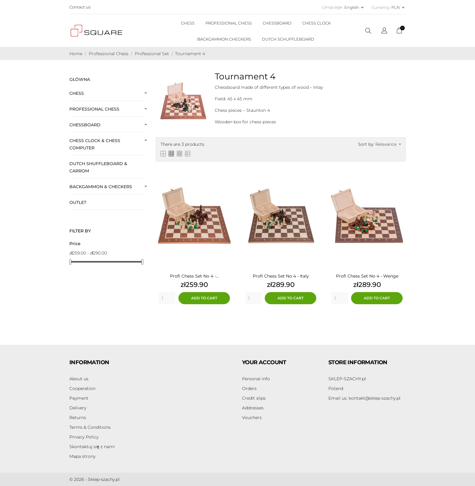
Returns (77, 417)
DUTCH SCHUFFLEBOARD (288, 39)
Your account (264, 362)
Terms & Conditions (90, 427)
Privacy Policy (83, 437)
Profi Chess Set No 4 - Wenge (367, 276)
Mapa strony (82, 456)
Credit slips (254, 398)
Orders (249, 388)
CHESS (187, 23)
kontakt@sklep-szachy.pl (364, 398)
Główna (79, 79)
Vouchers (252, 417)
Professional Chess (94, 109)
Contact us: (80, 7)
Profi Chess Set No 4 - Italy (281, 276)
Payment (78, 398)
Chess (76, 93)
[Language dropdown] (384, 31)
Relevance (388, 144)
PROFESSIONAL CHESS (228, 23)
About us (78, 378)
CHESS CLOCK (316, 23)
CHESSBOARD (277, 23)
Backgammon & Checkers (100, 186)
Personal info (256, 378)
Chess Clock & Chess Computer (94, 144)
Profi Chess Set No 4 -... (194, 276)
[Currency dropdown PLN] (398, 7)
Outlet (77, 202)
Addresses (253, 408)
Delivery (77, 408)
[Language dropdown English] (354, 7)
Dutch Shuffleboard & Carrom (98, 167)
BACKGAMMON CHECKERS (224, 39)
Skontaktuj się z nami (92, 446)
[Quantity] (167, 298)
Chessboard (85, 125)
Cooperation (82, 388)
